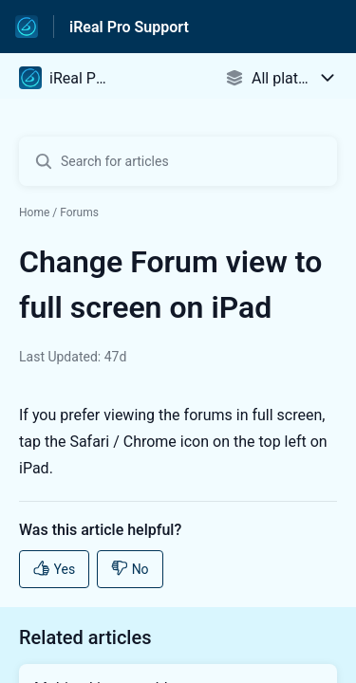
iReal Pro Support (129, 27)
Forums (79, 212)
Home (34, 212)
